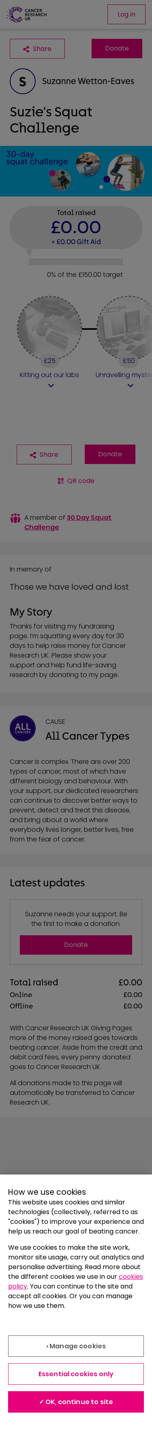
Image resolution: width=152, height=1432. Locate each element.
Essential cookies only (76, 1374)
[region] (76, 1303)
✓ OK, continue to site (76, 1402)
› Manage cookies (76, 1346)
